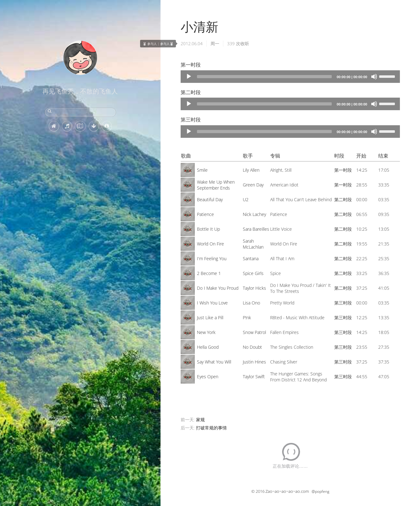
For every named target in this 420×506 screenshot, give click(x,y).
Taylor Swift (254, 377)
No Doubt (252, 347)
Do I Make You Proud (217, 288)
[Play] (189, 76)
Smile (202, 170)
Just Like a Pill (210, 317)
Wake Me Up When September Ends (216, 185)
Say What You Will (214, 362)
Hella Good (208, 347)
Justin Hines (254, 362)
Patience (205, 214)
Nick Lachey (254, 214)
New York (206, 332)
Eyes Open (207, 377)
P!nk (247, 317)
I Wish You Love (212, 303)
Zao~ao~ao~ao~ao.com (287, 491)
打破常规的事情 (211, 428)
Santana (251, 258)
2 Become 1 (209, 273)
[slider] (264, 76)
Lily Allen (251, 170)
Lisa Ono (251, 303)
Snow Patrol (254, 332)
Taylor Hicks (254, 288)
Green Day (253, 185)
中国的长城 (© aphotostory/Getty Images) (26, 502)
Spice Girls (253, 273)
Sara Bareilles (256, 229)
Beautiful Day (210, 199)
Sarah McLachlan (253, 244)
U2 (245, 199)
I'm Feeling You (211, 258)
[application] (290, 76)
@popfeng (320, 491)
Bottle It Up (208, 229)
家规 (200, 420)
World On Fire (210, 244)
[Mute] (374, 76)
